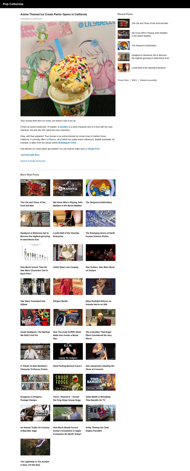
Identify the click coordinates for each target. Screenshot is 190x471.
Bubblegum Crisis (67, 143)
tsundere (63, 127)
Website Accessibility (148, 80)
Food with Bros (31, 155)
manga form (93, 149)
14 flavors (51, 139)
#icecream (41, 161)
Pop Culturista (13, 4)
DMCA (134, 80)
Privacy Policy (123, 80)
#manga (31, 161)
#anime (23, 161)
